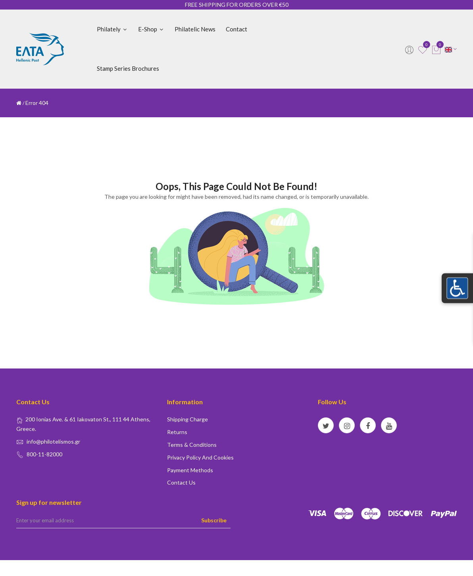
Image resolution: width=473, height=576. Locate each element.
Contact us (181, 482)
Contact (236, 29)
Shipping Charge (187, 419)
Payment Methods (190, 470)
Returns (177, 432)
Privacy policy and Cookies (200, 457)
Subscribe (214, 520)
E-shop (151, 29)
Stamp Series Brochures (128, 68)
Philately (112, 29)
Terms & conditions (192, 444)
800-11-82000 (44, 454)
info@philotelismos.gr (53, 441)
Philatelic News (195, 29)
